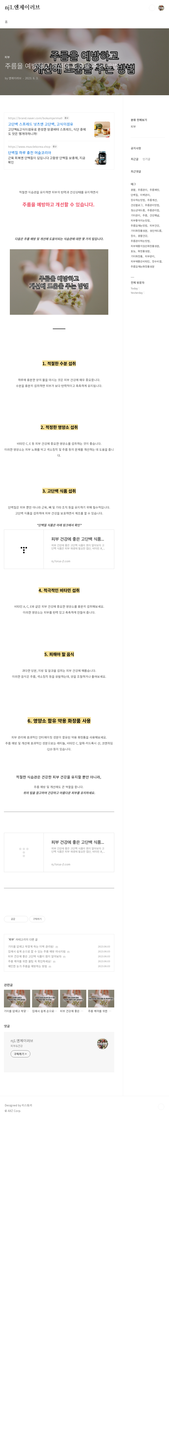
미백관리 (145, 195)
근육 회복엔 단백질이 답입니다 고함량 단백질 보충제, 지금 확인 (46, 159)
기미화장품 (137, 256)
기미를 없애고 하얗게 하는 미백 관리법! (31, 1117)
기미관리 (135, 215)
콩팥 (133, 190)
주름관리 (142, 190)
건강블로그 (137, 205)
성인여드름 (156, 231)
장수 (133, 236)
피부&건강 (17, 1217)
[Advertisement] (59, 602)
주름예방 (154, 190)
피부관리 (149, 256)
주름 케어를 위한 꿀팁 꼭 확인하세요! (29, 1132)
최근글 (134, 159)
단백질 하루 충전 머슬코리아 (29, 152)
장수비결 (157, 261)
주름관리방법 (152, 205)
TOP (161, 1278)
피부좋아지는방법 (140, 220)
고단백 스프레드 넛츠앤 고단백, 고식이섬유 (40, 124)
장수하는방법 (138, 200)
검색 (152, 8)
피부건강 (154, 225)
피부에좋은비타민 (140, 261)
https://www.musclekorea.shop (29, 146)
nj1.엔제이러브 (22, 7)
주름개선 (152, 200)
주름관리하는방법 (140, 241)
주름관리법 (153, 210)
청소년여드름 (138, 210)
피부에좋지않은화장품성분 (145, 246)
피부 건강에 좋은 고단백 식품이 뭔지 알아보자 (34, 1127)
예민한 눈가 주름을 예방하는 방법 (27, 1137)
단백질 (134, 195)
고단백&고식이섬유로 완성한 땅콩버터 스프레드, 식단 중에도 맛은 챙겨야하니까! (47, 131)
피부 (11, 1110)
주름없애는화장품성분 (142, 266)
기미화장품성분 (139, 231)
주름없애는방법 (139, 225)
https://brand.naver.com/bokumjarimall (35, 118)
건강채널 (154, 215)
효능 (133, 251)
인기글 (146, 159)
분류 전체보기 (139, 120)
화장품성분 (144, 251)
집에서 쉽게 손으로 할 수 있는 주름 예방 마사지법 (37, 1122)
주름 (145, 215)
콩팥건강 (142, 236)
